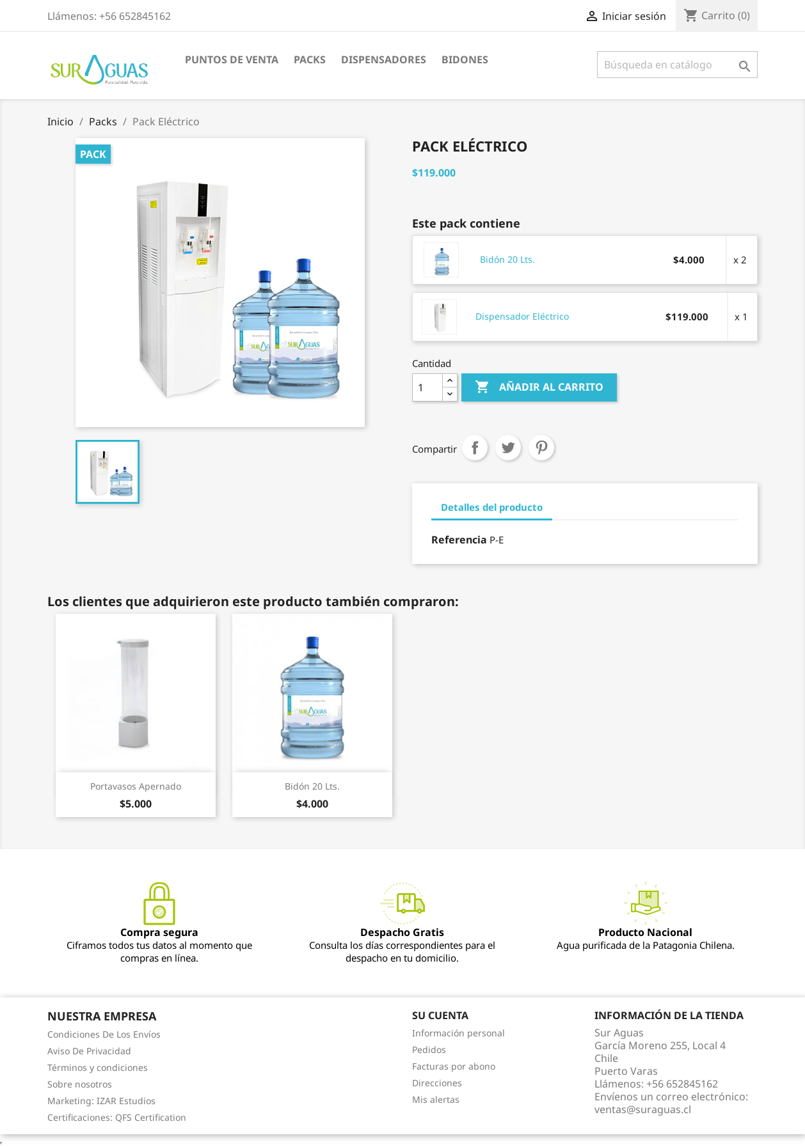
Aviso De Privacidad (89, 1051)
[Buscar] (677, 64)
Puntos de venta (231, 59)
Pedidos (429, 1049)
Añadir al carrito (539, 387)
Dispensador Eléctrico (522, 316)
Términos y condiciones (97, 1067)
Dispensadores (383, 59)
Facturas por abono (453, 1066)
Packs (310, 59)
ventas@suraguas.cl (642, 1109)
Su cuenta (440, 1015)
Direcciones (437, 1083)
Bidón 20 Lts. (507, 259)
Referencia (459, 539)
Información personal (458, 1033)
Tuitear (508, 447)
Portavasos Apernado (135, 786)
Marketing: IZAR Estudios (101, 1101)
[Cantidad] (427, 387)
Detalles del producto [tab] (492, 507)
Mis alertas (435, 1099)
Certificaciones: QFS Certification (116, 1117)
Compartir (475, 447)
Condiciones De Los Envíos (104, 1034)
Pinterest (541, 447)
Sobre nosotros (79, 1084)
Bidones (465, 59)
